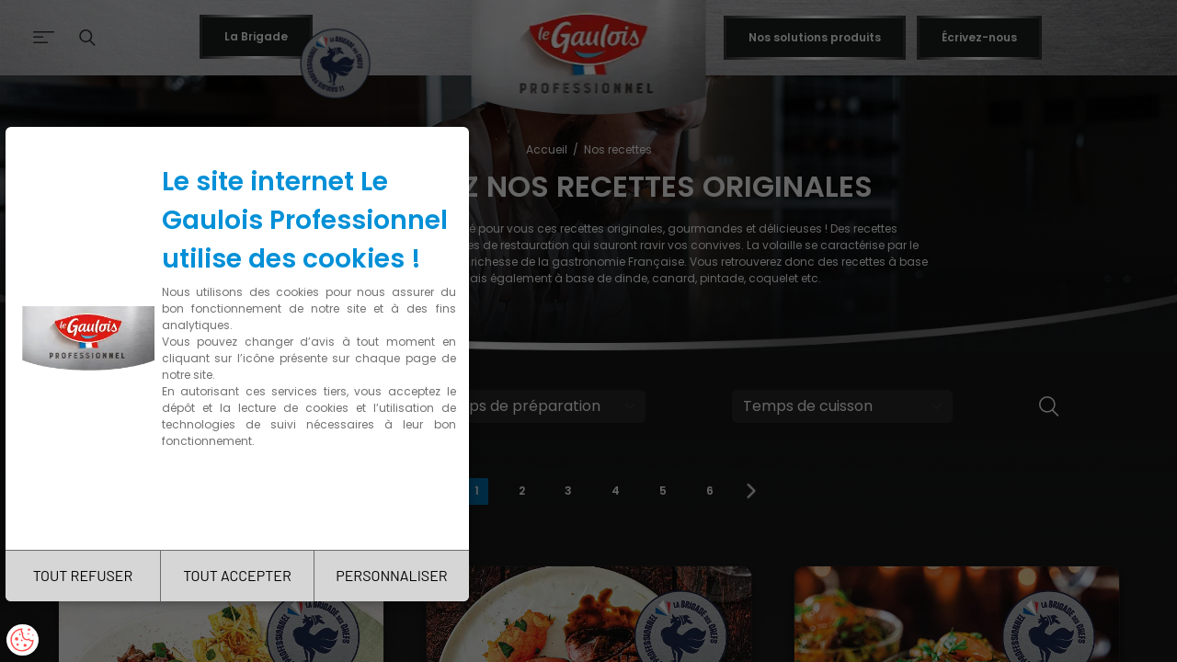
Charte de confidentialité (241, 499)
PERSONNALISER (391, 575)
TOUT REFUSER (83, 575)
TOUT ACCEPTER (237, 575)
